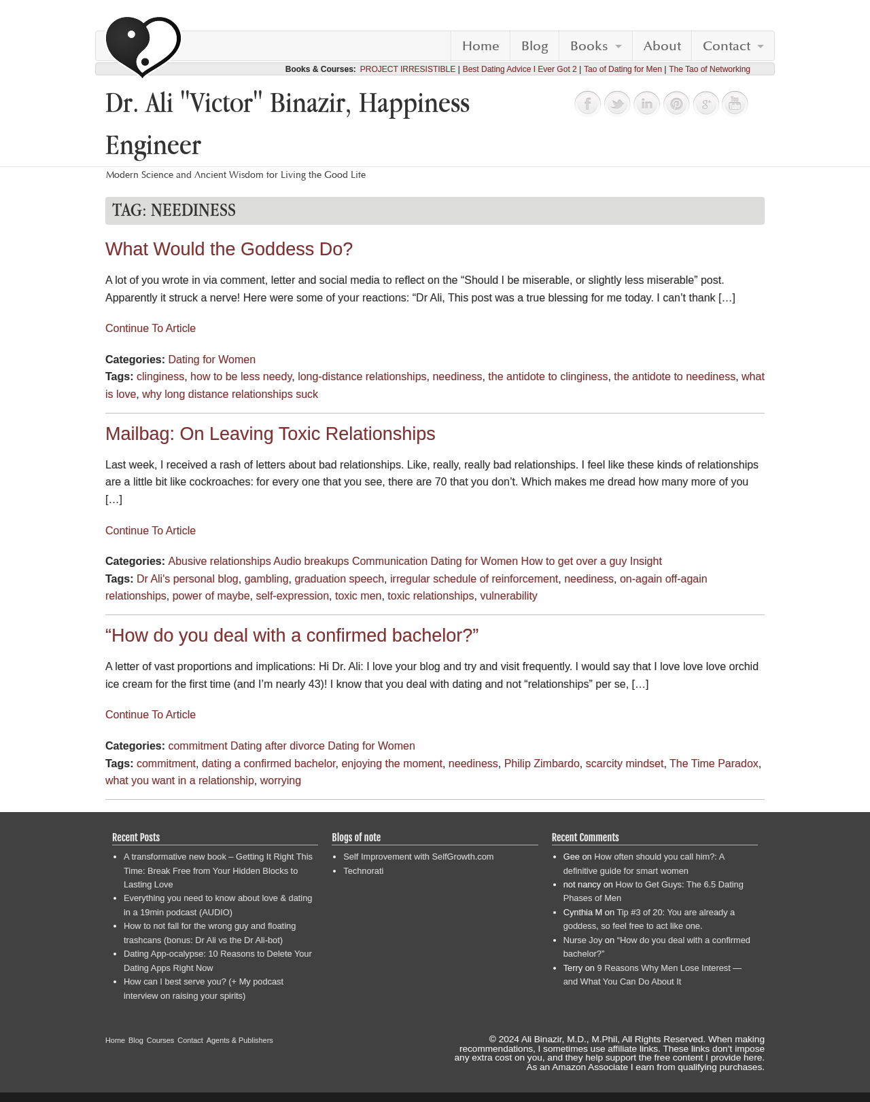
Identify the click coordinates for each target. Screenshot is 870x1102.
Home (481, 46)
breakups (326, 561)
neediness (457, 376)
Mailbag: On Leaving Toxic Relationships (270, 434)
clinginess (160, 376)
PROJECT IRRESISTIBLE (407, 69)
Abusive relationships (219, 561)
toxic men (358, 596)
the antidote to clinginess (548, 376)
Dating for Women (212, 359)
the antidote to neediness (674, 376)
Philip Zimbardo (542, 763)
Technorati (363, 871)
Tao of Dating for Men (623, 69)
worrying (280, 780)
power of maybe (211, 596)
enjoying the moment (391, 763)
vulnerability (508, 596)
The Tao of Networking (709, 69)
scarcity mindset (625, 763)
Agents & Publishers (240, 1040)
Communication (390, 561)
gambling (267, 579)
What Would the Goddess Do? (229, 249)
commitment (197, 746)
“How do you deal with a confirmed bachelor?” (291, 635)
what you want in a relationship (179, 780)
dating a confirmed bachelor (269, 763)
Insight (646, 561)
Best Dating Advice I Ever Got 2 (520, 69)
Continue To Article (150, 328)
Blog (535, 46)
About (662, 46)
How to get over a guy (574, 561)
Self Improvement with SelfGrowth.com (418, 856)
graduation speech (339, 579)
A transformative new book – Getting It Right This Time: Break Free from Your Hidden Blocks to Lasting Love (218, 870)
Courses (161, 1040)
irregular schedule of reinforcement (474, 579)
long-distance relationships (362, 376)
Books (589, 46)
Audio (287, 561)
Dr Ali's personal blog (188, 579)
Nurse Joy (583, 940)
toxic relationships (430, 596)
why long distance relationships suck (230, 394)
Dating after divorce (277, 746)
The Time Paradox (714, 763)
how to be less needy (241, 376)
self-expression (292, 596)
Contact (726, 46)
